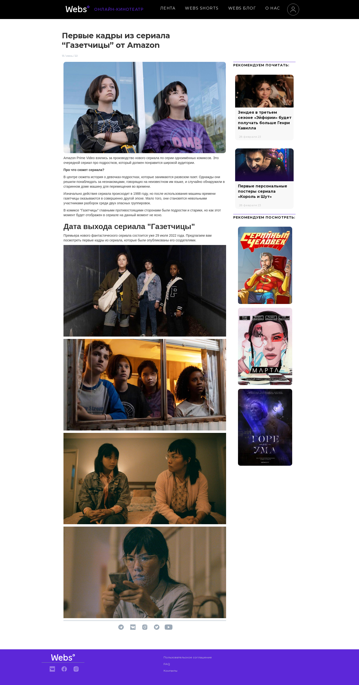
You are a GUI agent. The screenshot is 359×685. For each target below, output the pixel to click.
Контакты (170, 670)
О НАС (272, 8)
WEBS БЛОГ (242, 8)
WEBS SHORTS (202, 8)
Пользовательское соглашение (188, 657)
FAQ (167, 664)
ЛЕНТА (168, 8)
